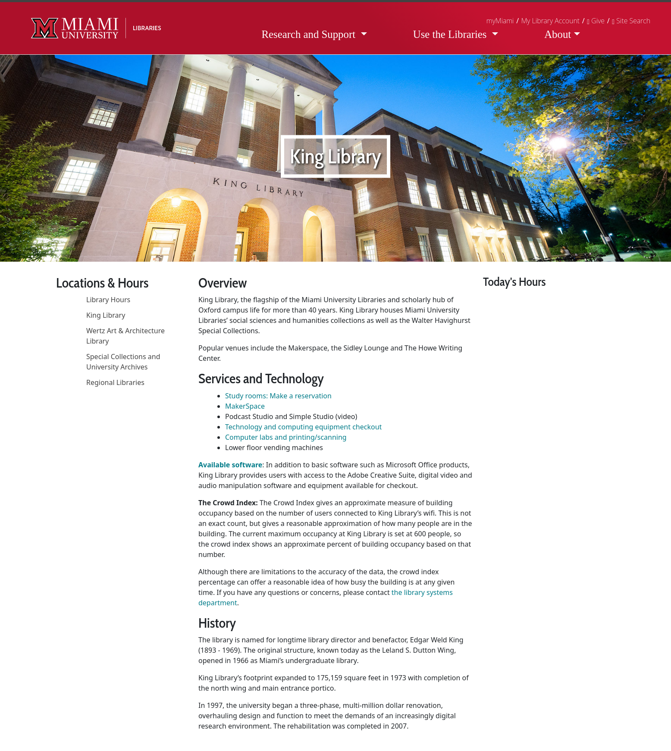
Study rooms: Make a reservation (278, 396)
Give (596, 20)
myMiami (500, 20)
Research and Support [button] (309, 34)
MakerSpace (245, 406)
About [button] (557, 34)
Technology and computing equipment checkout (303, 427)
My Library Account (550, 20)
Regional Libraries (115, 382)
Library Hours (108, 299)
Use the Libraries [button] (451, 34)
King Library (105, 315)
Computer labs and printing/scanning (286, 437)
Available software (230, 464)
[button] (631, 20)
